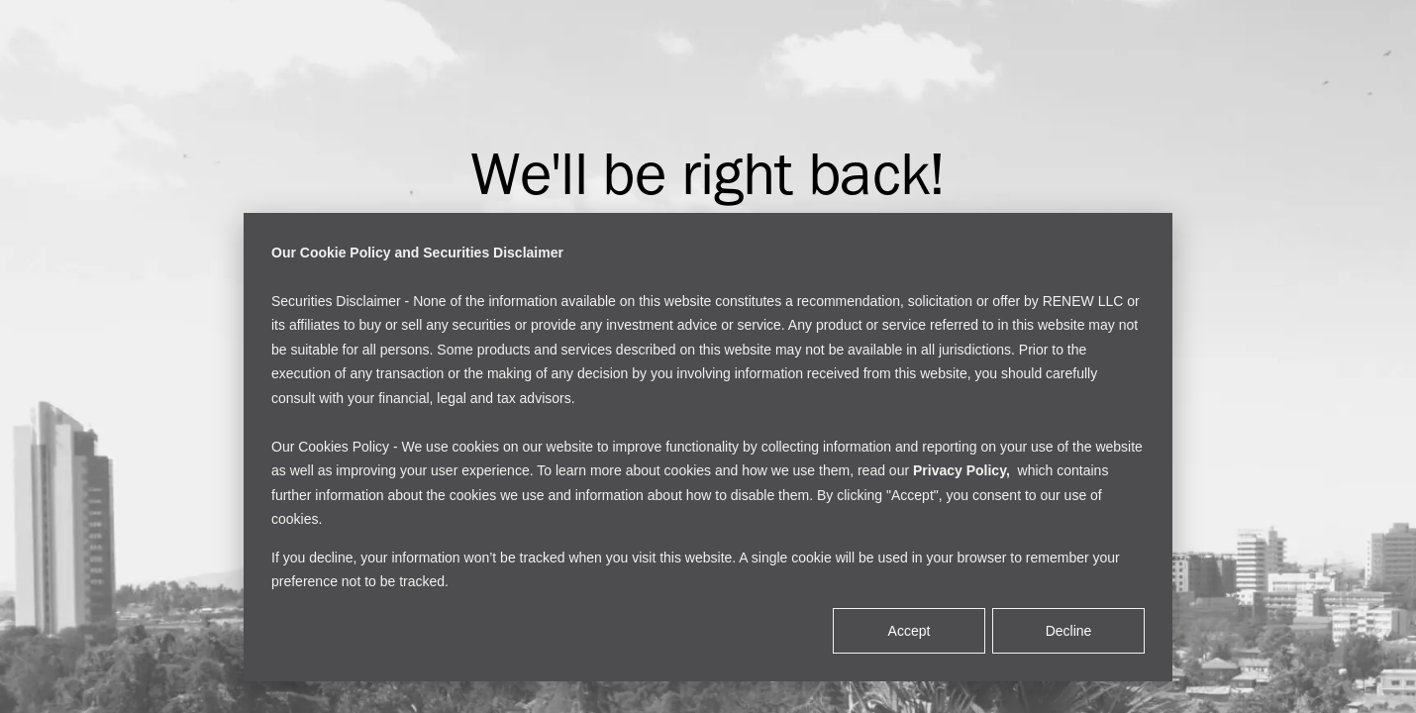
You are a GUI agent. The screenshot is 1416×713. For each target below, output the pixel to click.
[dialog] (708, 447)
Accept (909, 631)
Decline (1069, 631)
